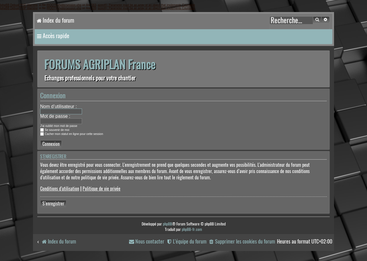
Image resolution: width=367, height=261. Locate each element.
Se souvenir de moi (54, 130)
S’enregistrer (53, 204)
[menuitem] (241, 241)
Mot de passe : (55, 116)
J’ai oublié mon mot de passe (58, 125)
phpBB (167, 224)
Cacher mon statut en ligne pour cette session (71, 134)
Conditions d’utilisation (59, 189)
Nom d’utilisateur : (58, 106)
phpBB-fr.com (192, 229)
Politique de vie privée (101, 189)
